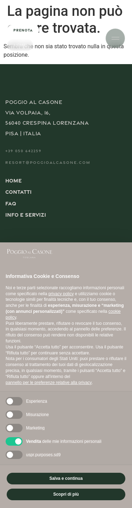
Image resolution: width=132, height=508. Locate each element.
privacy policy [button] (61, 293)
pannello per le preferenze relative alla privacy (49, 382)
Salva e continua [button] (66, 478)
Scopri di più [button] (66, 494)
